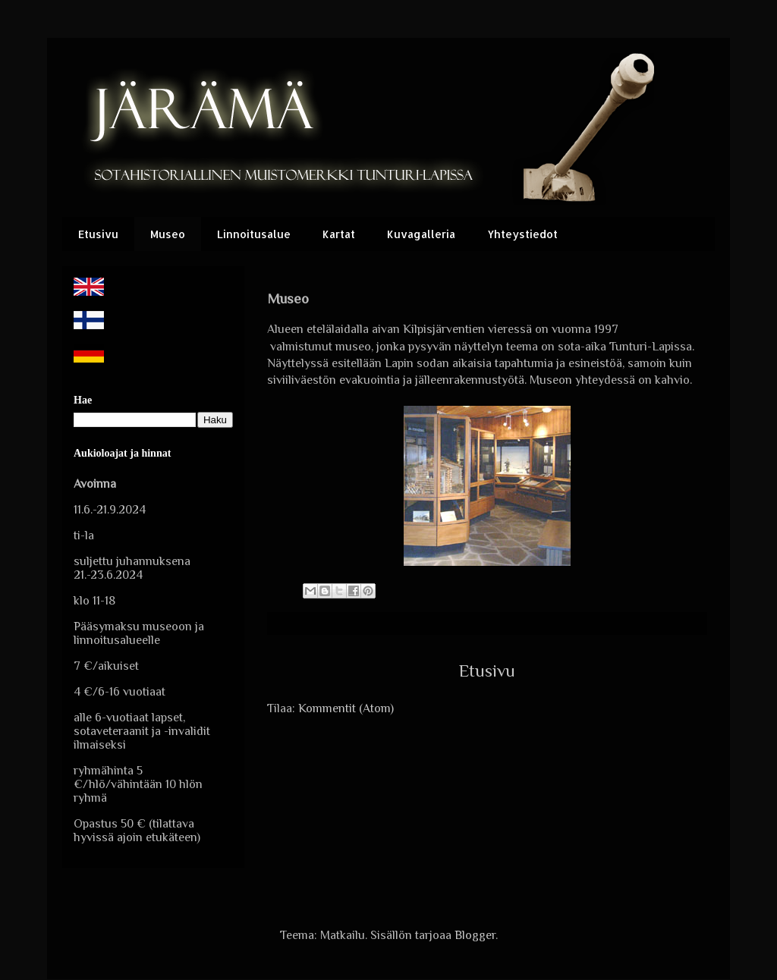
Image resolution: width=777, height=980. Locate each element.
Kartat (338, 234)
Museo (167, 234)
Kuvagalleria (421, 234)
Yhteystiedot (522, 234)
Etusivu (98, 234)
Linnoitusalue (254, 234)
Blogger (475, 935)
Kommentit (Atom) (346, 708)
